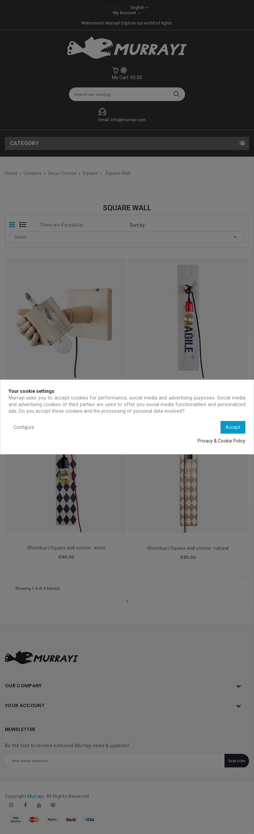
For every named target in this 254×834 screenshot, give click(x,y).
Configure (24, 427)
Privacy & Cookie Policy (221, 440)
